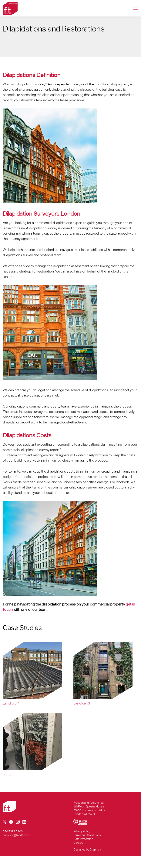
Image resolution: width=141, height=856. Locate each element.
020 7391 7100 (13, 831)
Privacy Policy (81, 831)
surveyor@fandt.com (16, 835)
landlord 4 (11, 703)
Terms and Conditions (87, 835)
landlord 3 (81, 703)
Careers (78, 842)
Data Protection (83, 838)
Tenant (8, 775)
